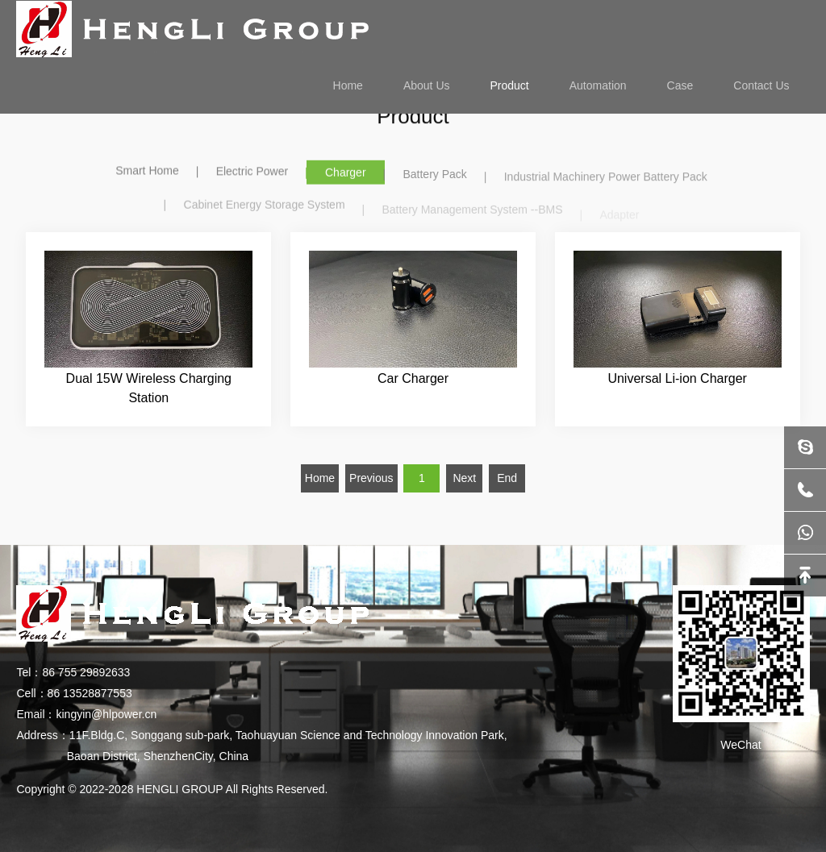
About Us (426, 85)
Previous (371, 478)
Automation (598, 85)
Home (348, 85)
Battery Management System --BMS (472, 214)
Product (509, 85)
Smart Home (147, 170)
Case (680, 85)
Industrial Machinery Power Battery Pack (605, 180)
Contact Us (761, 85)
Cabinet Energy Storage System (264, 209)
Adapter (619, 217)
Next (464, 478)
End (507, 478)
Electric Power (252, 172)
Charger (345, 174)
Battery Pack (434, 176)
